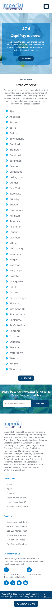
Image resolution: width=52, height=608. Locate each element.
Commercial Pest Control (18, 522)
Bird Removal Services (17, 544)
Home (9, 484)
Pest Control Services (16, 497)
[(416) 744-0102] (29, 569)
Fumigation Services (16, 540)
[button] (46, 6)
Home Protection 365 (16, 502)
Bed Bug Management (17, 531)
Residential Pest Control (17, 506)
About (9, 489)
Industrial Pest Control (17, 526)
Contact (10, 493)
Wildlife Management (16, 535)
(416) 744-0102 (34, 574)
